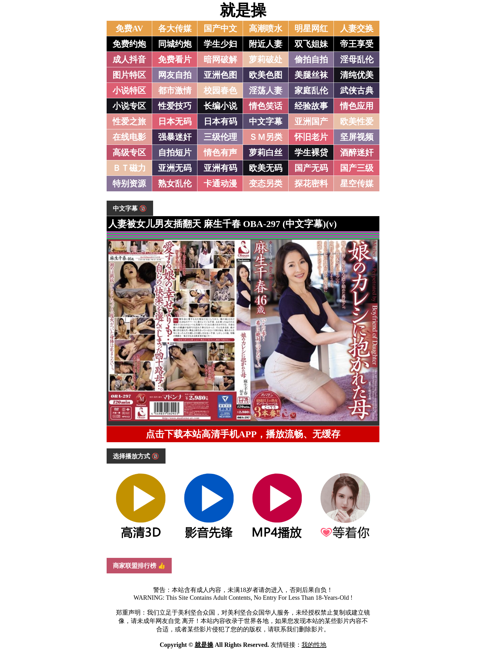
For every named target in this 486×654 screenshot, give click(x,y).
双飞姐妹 (311, 44)
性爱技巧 (175, 106)
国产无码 (311, 168)
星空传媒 (356, 183)
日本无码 (175, 121)
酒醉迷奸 (356, 152)
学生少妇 (220, 44)
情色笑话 (265, 106)
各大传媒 (175, 28)
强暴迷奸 (175, 137)
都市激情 (175, 90)
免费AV (130, 28)
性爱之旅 (129, 121)
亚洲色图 (220, 75)
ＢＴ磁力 (129, 168)
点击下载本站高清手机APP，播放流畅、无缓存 (243, 434)
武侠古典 (356, 90)
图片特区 (129, 75)
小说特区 (129, 90)
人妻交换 (356, 28)
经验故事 (311, 106)
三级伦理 (220, 137)
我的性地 (314, 644)
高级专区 (129, 152)
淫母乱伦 (356, 59)
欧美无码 (265, 168)
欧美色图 (265, 75)
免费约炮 (129, 44)
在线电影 (129, 137)
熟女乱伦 (175, 183)
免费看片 (175, 59)
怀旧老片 (311, 137)
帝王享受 (356, 44)
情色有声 (220, 152)
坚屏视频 (356, 137)
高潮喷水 (265, 28)
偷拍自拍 (311, 59)
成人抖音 (129, 59)
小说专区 (129, 106)
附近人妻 (265, 44)
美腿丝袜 (311, 75)
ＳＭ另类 (265, 137)
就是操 (243, 10)
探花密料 (311, 183)
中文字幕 (265, 121)
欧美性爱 (356, 121)
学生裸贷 (311, 152)
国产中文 (220, 28)
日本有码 (220, 121)
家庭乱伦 (311, 90)
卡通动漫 (220, 183)
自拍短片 (175, 152)
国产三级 (356, 168)
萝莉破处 (265, 59)
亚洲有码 (220, 168)
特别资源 (129, 183)
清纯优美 (356, 75)
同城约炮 (175, 44)
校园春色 (220, 90)
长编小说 (220, 106)
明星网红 (311, 28)
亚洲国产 (311, 121)
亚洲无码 (175, 168)
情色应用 (356, 106)
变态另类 (265, 183)
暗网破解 (220, 59)
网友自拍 (175, 75)
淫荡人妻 (265, 90)
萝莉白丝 (265, 152)
